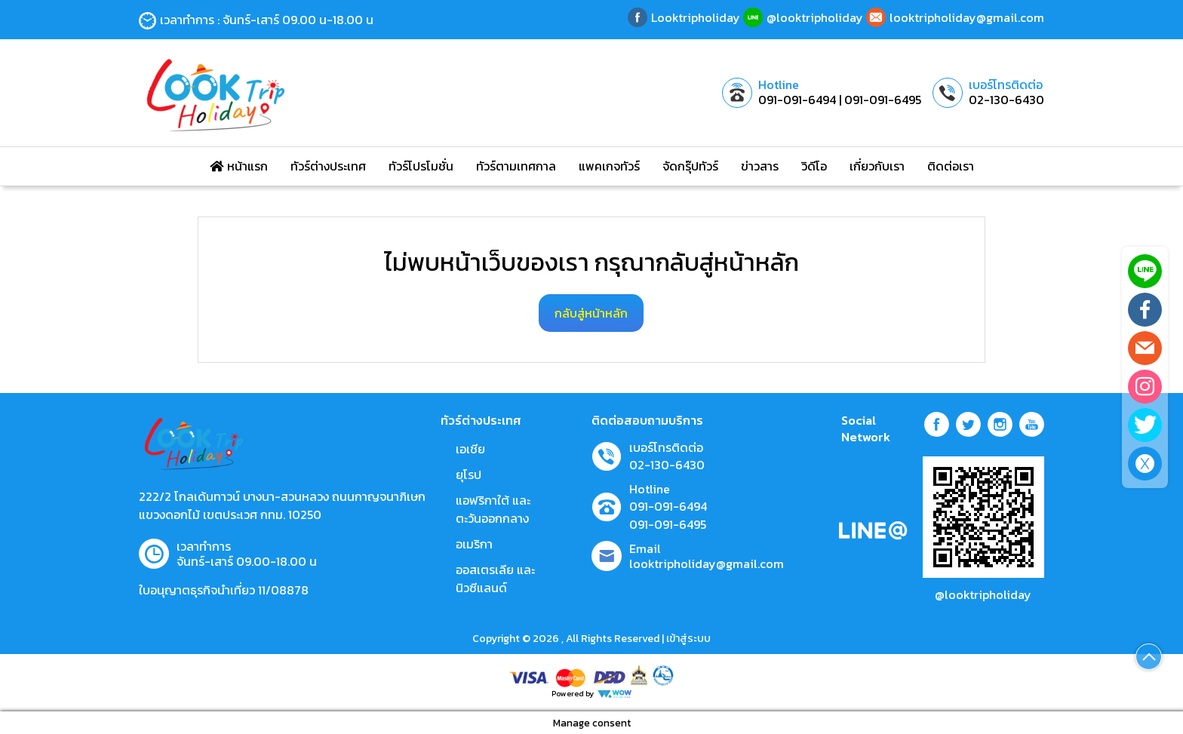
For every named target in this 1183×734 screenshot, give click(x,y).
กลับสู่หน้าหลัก (591, 313)
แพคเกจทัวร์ (609, 166)
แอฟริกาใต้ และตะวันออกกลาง (493, 509)
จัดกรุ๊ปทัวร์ (690, 166)
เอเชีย (470, 449)
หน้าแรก (239, 166)
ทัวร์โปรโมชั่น (421, 166)
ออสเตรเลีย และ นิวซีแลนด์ (495, 578)
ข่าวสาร (760, 166)
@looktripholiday (983, 594)
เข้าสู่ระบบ (688, 638)
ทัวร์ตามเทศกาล (516, 166)
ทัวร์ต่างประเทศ (328, 166)
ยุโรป (468, 474)
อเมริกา (474, 544)
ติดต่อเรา (950, 166)
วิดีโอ (814, 166)
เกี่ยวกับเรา (877, 166)
